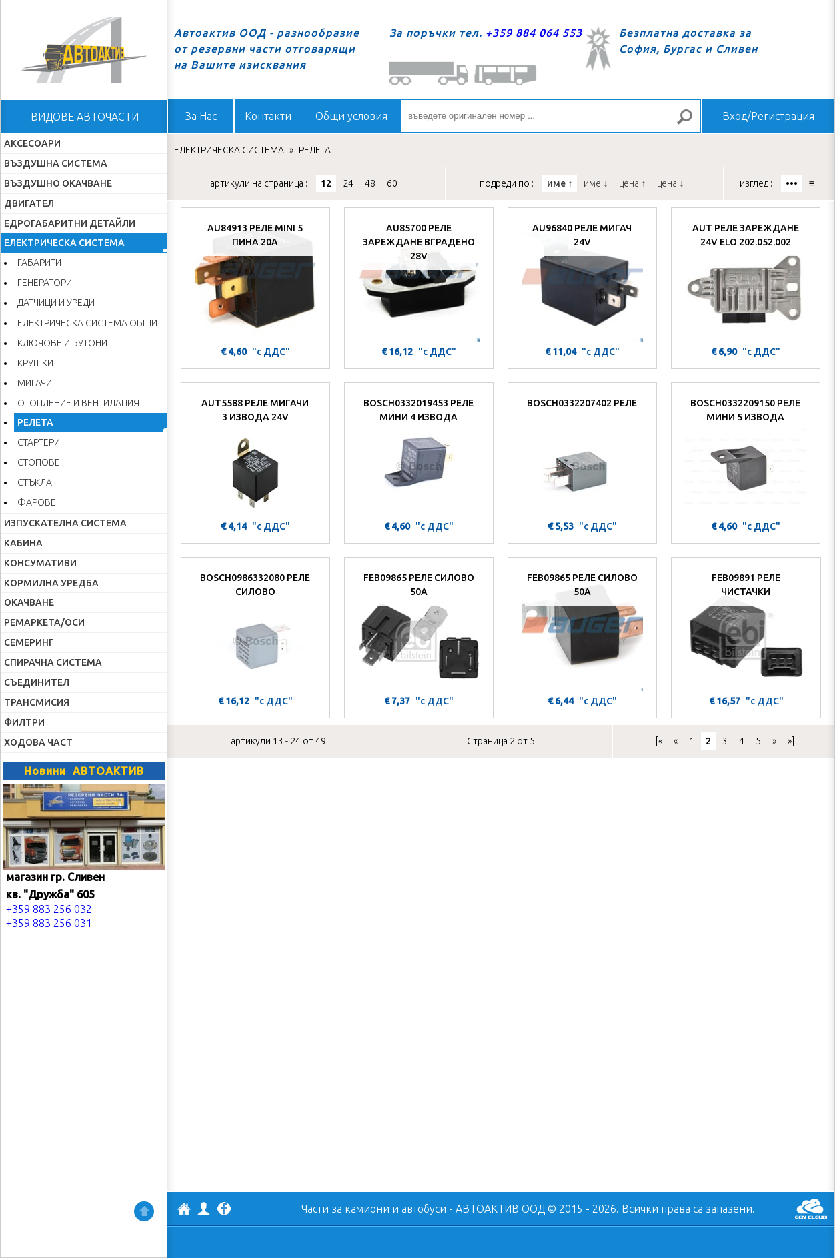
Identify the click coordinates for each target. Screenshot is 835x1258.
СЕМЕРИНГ (29, 642)
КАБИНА (23, 543)
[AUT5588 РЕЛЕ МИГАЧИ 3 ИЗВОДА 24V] (255, 453)
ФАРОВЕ (36, 502)
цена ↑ (632, 183)
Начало (84, 50)
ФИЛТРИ (24, 722)
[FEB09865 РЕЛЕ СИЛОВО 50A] (419, 627)
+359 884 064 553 (534, 33)
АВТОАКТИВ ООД (184, 1211)
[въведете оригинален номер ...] (551, 116)
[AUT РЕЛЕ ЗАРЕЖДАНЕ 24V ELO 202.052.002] (745, 278)
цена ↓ (670, 183)
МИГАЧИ (34, 383)
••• (792, 183)
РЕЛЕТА (35, 422)
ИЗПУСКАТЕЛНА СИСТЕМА (65, 523)
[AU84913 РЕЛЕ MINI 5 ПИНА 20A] (255, 278)
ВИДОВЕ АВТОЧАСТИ (85, 117)
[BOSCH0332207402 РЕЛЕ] (582, 453)
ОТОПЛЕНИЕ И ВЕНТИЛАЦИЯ (78, 403)
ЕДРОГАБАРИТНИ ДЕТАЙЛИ (69, 223)
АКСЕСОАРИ (32, 143)
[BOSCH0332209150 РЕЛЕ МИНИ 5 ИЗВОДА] (745, 453)
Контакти (268, 116)
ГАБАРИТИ (39, 262)
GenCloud (811, 1209)
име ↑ (559, 183)
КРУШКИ (35, 363)
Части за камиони (345, 1209)
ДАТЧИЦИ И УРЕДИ (56, 302)
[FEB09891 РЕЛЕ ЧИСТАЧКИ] (746, 627)
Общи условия (351, 116)
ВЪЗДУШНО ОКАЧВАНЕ (58, 183)
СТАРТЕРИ (38, 442)
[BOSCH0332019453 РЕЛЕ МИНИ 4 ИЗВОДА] (419, 453)
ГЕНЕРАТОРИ (44, 282)
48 (370, 183)
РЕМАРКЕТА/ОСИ (44, 622)
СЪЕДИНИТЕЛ (36, 682)
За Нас (201, 116)
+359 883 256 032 (49, 909)
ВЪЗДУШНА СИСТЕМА (55, 163)
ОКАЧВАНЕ (29, 602)
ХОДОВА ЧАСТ (38, 742)
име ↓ (596, 183)
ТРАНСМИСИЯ (36, 702)
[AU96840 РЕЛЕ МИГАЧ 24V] (582, 278)
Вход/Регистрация (768, 116)
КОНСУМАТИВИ (40, 563)
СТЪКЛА (34, 482)
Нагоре (144, 1211)
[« (659, 741)
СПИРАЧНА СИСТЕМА (53, 662)
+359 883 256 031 (49, 923)
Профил (204, 1209)
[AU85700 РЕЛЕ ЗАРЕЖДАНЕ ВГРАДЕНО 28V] (419, 278)
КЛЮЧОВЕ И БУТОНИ (62, 343)
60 (392, 183)
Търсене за (690, 122)
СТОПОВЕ (38, 462)
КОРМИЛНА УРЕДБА (51, 583)
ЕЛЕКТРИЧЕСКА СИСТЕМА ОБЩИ (87, 323)
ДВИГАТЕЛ (29, 203)
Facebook (224, 1210)
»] (791, 741)
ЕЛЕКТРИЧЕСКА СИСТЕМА (64, 242)
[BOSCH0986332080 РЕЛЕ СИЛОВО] (255, 627)
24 (348, 183)
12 (326, 183)
